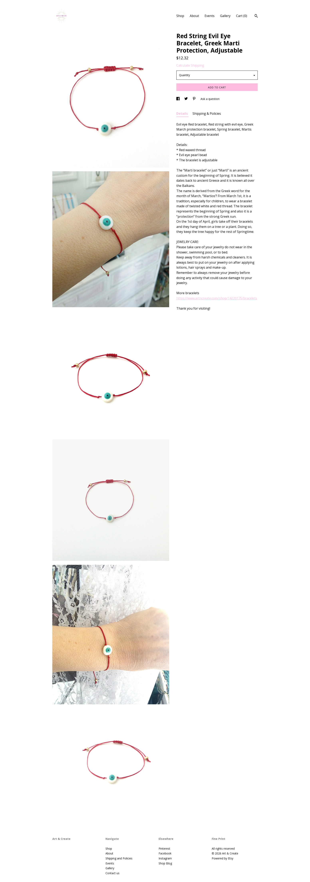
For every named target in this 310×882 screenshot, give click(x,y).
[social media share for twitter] (186, 99)
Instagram (165, 858)
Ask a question (210, 99)
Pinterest (164, 848)
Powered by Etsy (222, 858)
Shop (180, 16)
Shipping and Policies (118, 858)
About (194, 16)
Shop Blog (165, 863)
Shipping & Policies (207, 113)
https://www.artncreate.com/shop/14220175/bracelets (216, 298)
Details (182, 113)
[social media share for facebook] (178, 99)
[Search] (256, 16)
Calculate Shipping (190, 65)
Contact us (112, 873)
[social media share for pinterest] (195, 99)
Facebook (165, 853)
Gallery (225, 16)
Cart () (241, 16)
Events (210, 16)
